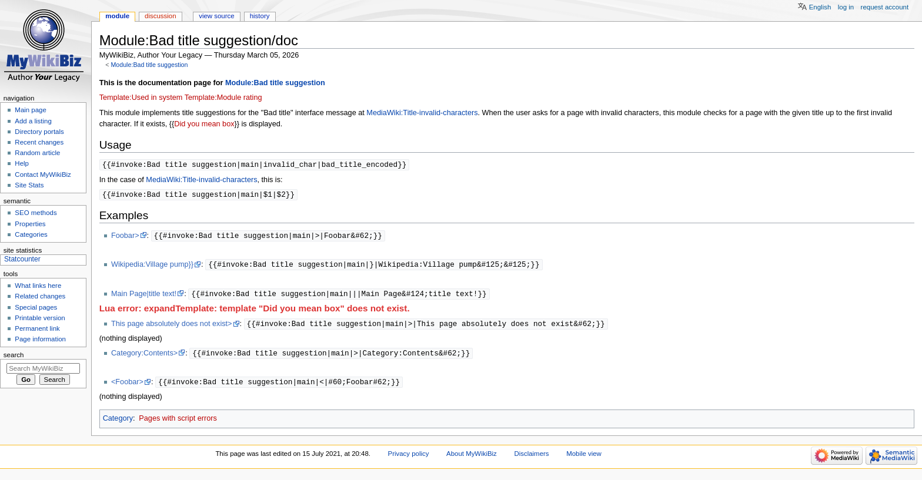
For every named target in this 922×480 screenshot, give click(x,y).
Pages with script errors (178, 423)
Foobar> (125, 237)
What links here (38, 285)
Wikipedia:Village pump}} (152, 267)
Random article (37, 152)
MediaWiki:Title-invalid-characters (421, 113)
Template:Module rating (223, 97)
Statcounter (22, 259)
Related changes (40, 296)
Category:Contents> (144, 357)
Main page (30, 109)
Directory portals (39, 131)
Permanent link (37, 328)
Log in (846, 7)
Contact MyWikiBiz (43, 174)
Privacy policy (408, 458)
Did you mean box (204, 124)
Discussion (160, 15)
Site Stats (29, 185)
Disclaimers (531, 458)
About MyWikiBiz (471, 458)
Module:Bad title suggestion (149, 64)
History (260, 15)
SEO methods (35, 212)
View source (216, 15)
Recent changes (39, 142)
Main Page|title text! (143, 297)
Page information (40, 339)
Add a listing (33, 121)
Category (118, 423)
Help (22, 163)
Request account (885, 7)
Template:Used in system (141, 97)
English (820, 7)
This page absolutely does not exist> (171, 327)
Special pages (36, 307)
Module (117, 15)
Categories (31, 234)
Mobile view (584, 458)
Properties (30, 223)
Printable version (40, 317)
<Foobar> (127, 386)
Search (14, 354)
